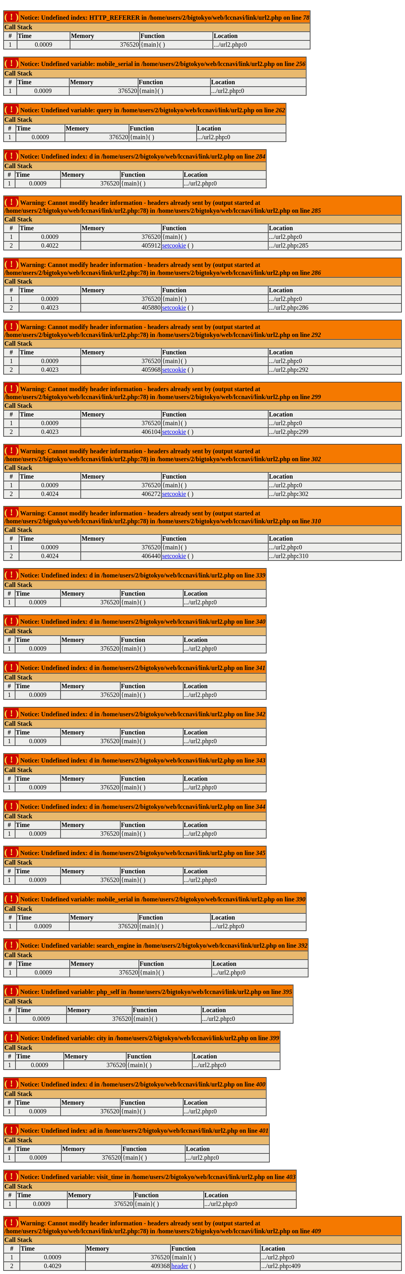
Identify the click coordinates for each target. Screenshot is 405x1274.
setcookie (174, 245)
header (179, 1266)
